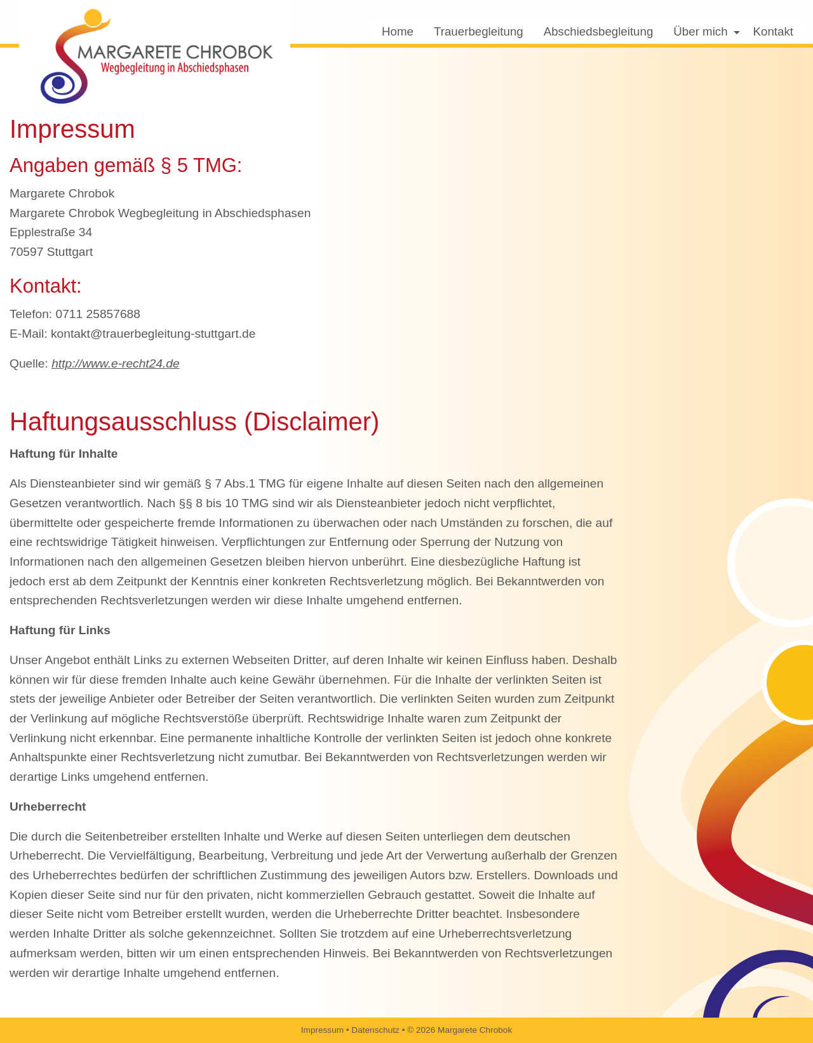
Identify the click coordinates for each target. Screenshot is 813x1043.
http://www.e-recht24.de (115, 363)
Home (397, 31)
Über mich (700, 31)
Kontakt (773, 31)
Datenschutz (375, 1030)
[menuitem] (398, 32)
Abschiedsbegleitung (599, 31)
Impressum (322, 1030)
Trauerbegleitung (478, 31)
